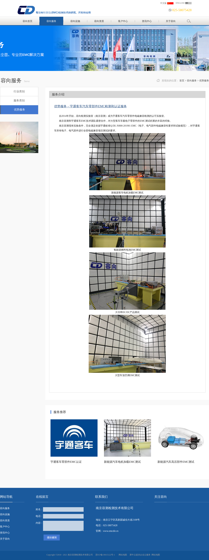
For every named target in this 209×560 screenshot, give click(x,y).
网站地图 (122, 555)
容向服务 (192, 80)
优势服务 (204, 80)
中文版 (163, 3)
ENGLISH (180, 3)
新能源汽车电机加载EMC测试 (122, 461)
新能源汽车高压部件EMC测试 (175, 461)
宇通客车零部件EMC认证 (66, 461)
